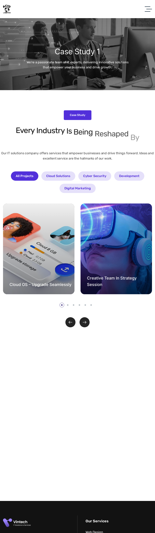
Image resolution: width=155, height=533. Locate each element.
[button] (62, 305)
